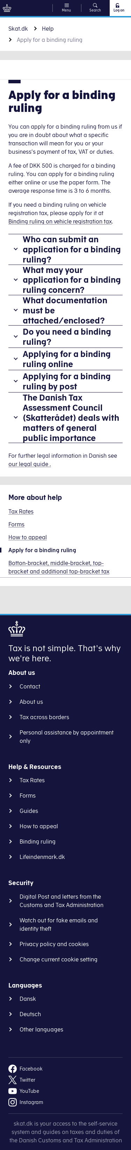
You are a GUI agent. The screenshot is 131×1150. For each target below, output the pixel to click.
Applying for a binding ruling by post (67, 381)
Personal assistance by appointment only (67, 736)
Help (48, 28)
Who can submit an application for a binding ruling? (72, 249)
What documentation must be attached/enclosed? (65, 310)
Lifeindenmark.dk (42, 857)
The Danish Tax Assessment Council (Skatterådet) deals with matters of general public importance (71, 417)
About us (31, 702)
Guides (29, 811)
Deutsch (30, 1014)
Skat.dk (18, 28)
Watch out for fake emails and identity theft (59, 924)
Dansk (28, 999)
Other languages (41, 1029)
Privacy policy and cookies (54, 944)
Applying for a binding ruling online (67, 359)
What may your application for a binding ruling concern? (72, 280)
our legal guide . (29, 464)
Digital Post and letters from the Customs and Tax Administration (61, 900)
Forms (28, 795)
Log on (118, 7)
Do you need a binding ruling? (67, 336)
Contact (30, 686)
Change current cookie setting (58, 959)
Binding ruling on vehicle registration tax (60, 221)
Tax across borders (44, 717)
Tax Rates (32, 780)
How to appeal (39, 826)
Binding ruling (38, 841)
